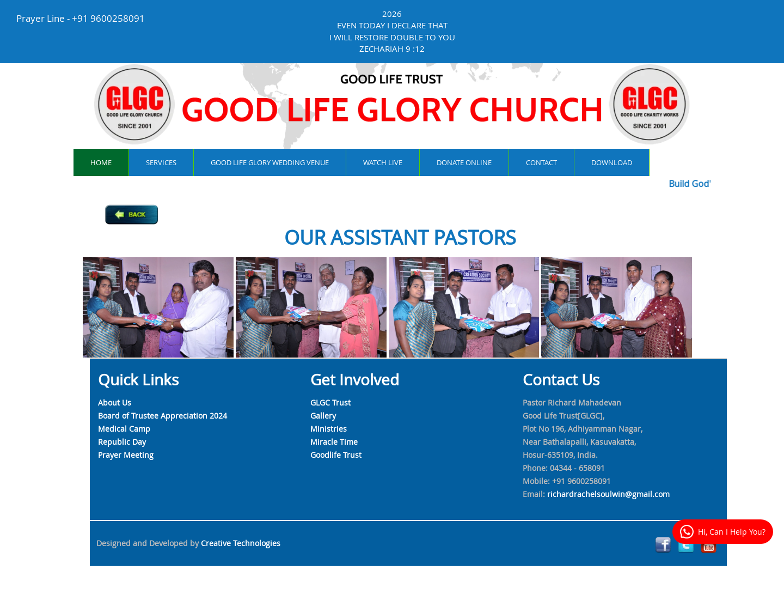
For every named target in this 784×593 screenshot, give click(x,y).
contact (541, 162)
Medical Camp (124, 428)
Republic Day (122, 442)
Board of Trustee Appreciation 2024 (162, 415)
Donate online (464, 162)
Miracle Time (334, 442)
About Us (114, 402)
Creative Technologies (240, 543)
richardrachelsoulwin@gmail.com (608, 494)
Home (101, 162)
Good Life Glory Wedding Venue (270, 162)
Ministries (328, 428)
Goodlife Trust (336, 455)
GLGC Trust (330, 402)
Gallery (323, 415)
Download (611, 162)
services (161, 162)
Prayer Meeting (126, 455)
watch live (382, 162)
